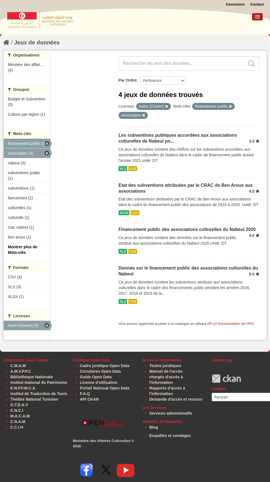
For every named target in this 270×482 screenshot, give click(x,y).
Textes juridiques (165, 365)
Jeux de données (37, 42)
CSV (132, 169)
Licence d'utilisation (98, 382)
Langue (219, 388)
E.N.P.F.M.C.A (22, 388)
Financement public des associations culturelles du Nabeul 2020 (187, 229)
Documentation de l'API (235, 324)
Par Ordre (127, 80)
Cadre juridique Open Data (104, 365)
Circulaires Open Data (100, 371)
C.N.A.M (17, 421)
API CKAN (89, 399)
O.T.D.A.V (19, 405)
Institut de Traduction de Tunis (38, 393)
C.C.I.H (16, 427)
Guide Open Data (96, 377)
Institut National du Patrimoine (38, 382)
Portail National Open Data (104, 388)
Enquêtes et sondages (170, 435)
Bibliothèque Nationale (31, 377)
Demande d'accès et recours (175, 399)
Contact (257, 4)
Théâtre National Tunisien (34, 399)
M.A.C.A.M (20, 416)
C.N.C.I (16, 410)
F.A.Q (85, 393)
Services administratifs (170, 413)
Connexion (235, 4)
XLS (123, 169)
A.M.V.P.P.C (20, 371)
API (209, 324)
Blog (153, 427)
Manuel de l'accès (166, 371)
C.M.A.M (18, 365)
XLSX (124, 213)
